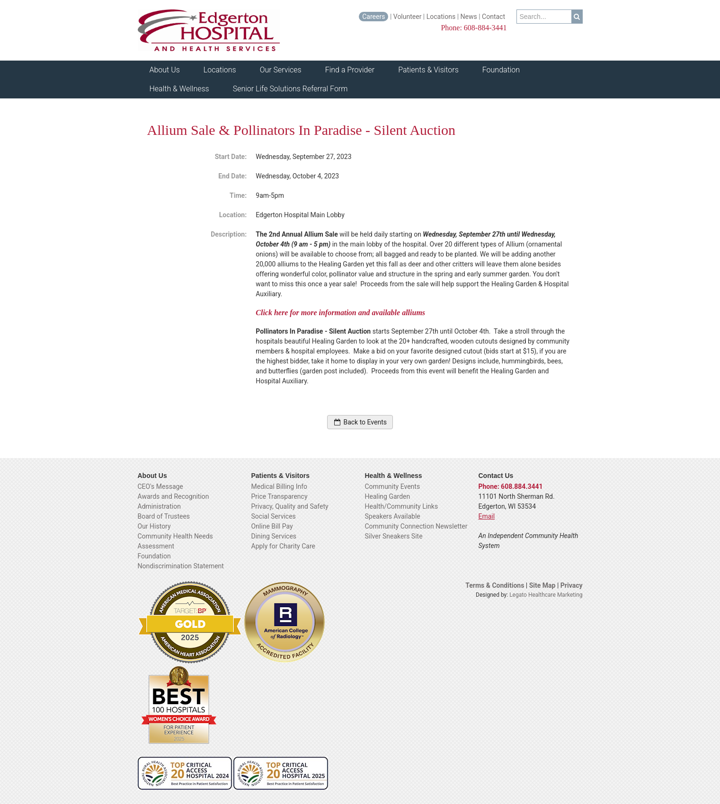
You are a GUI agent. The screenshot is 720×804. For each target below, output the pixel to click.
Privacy (571, 585)
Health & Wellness (179, 88)
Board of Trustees (164, 516)
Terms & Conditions (494, 585)
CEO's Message (160, 486)
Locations (441, 16)
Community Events (392, 486)
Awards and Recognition (173, 496)
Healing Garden (387, 496)
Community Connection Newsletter (416, 526)
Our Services (281, 69)
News (469, 16)
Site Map (543, 585)
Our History (154, 526)
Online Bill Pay (272, 526)
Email (487, 516)
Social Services (273, 516)
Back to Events (360, 422)
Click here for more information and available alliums (341, 313)
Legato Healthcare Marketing (545, 595)
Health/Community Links (401, 506)
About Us (165, 69)
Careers (373, 16)
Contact (494, 16)
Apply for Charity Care (283, 546)
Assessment (156, 546)
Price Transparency (279, 496)
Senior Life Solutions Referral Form (290, 88)
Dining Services (274, 536)
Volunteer (407, 16)
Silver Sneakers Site (394, 536)
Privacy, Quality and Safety (290, 506)
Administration (159, 506)
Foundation (501, 69)
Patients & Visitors (428, 69)
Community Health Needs (175, 536)
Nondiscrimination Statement (181, 566)
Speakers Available (392, 516)
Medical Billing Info (279, 486)
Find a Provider (349, 69)
